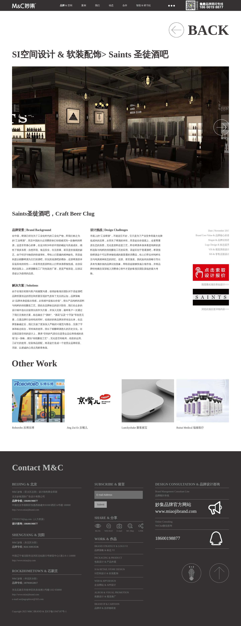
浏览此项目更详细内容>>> (215, 309)
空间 (70, 5)
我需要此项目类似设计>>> (215, 284)
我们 (97, 5)
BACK (208, 30)
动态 (111, 5)
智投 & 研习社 (143, 5)
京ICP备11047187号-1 (56, 611)
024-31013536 (31, 546)
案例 (83, 5)
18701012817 (31, 583)
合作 (125, 5)
